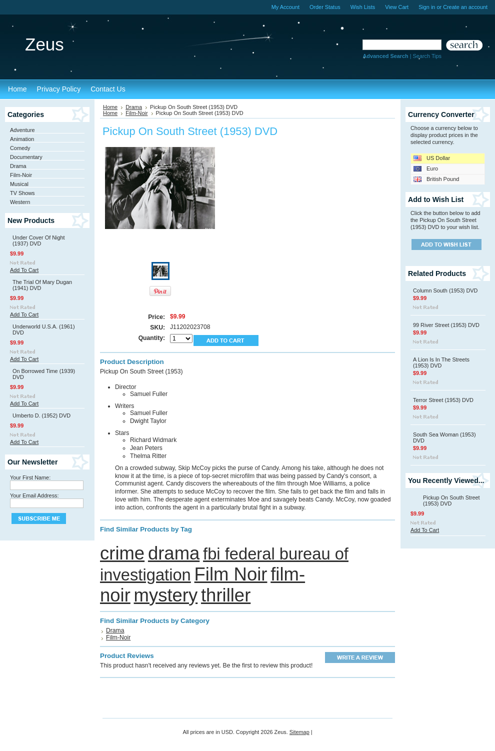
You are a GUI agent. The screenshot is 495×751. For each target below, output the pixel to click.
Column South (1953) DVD (445, 291)
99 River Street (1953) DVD (446, 325)
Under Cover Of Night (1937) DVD (38, 240)
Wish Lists (363, 7)
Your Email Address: (34, 495)
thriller (225, 595)
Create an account (465, 7)
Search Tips (427, 56)
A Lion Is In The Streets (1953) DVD (441, 362)
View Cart (396, 7)
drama (174, 553)
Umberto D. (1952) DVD (41, 415)
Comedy (20, 148)
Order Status (325, 7)
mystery (166, 595)
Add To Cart (24, 270)
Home (110, 107)
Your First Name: (30, 477)
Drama (18, 166)
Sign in (426, 7)
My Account (286, 7)
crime (122, 553)
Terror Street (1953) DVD (443, 400)
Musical (19, 184)
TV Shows (22, 193)
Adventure (22, 130)
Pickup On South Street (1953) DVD (451, 500)
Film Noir (231, 574)
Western (20, 202)
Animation (22, 139)
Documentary (26, 157)
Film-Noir (21, 175)
